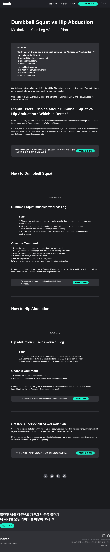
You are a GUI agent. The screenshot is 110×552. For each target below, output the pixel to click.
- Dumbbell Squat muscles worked (32, 58)
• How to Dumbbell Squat (28, 55)
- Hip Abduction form (26, 73)
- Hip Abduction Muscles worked (31, 70)
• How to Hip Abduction (27, 67)
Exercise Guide (81, 282)
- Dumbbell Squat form (27, 61)
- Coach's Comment (26, 64)
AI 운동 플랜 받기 (85, 151)
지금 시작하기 (7, 526)
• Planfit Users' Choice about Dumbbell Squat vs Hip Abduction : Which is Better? (55, 52)
